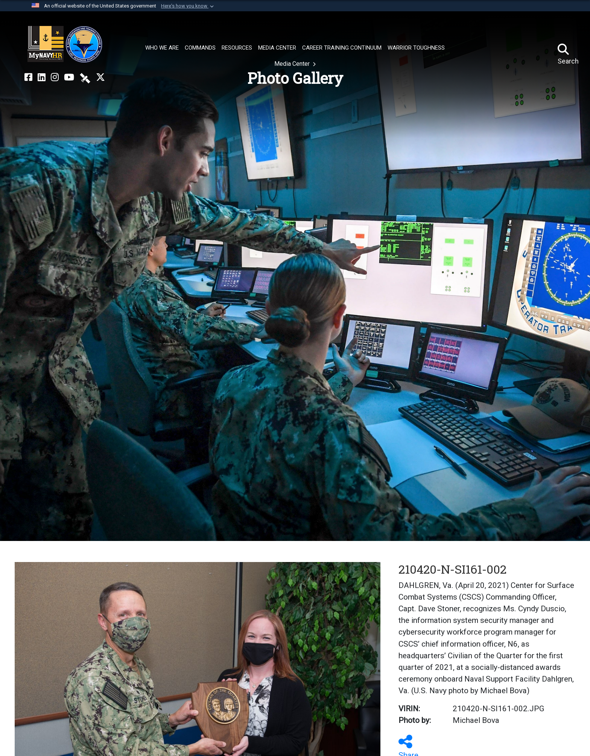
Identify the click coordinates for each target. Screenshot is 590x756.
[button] (188, 6)
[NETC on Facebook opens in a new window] (28, 77)
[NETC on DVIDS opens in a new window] (85, 77)
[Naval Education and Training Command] (65, 44)
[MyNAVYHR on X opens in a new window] (100, 77)
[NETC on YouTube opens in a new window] (69, 77)
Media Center (292, 63)
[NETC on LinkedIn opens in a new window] (42, 77)
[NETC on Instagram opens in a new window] (55, 77)
